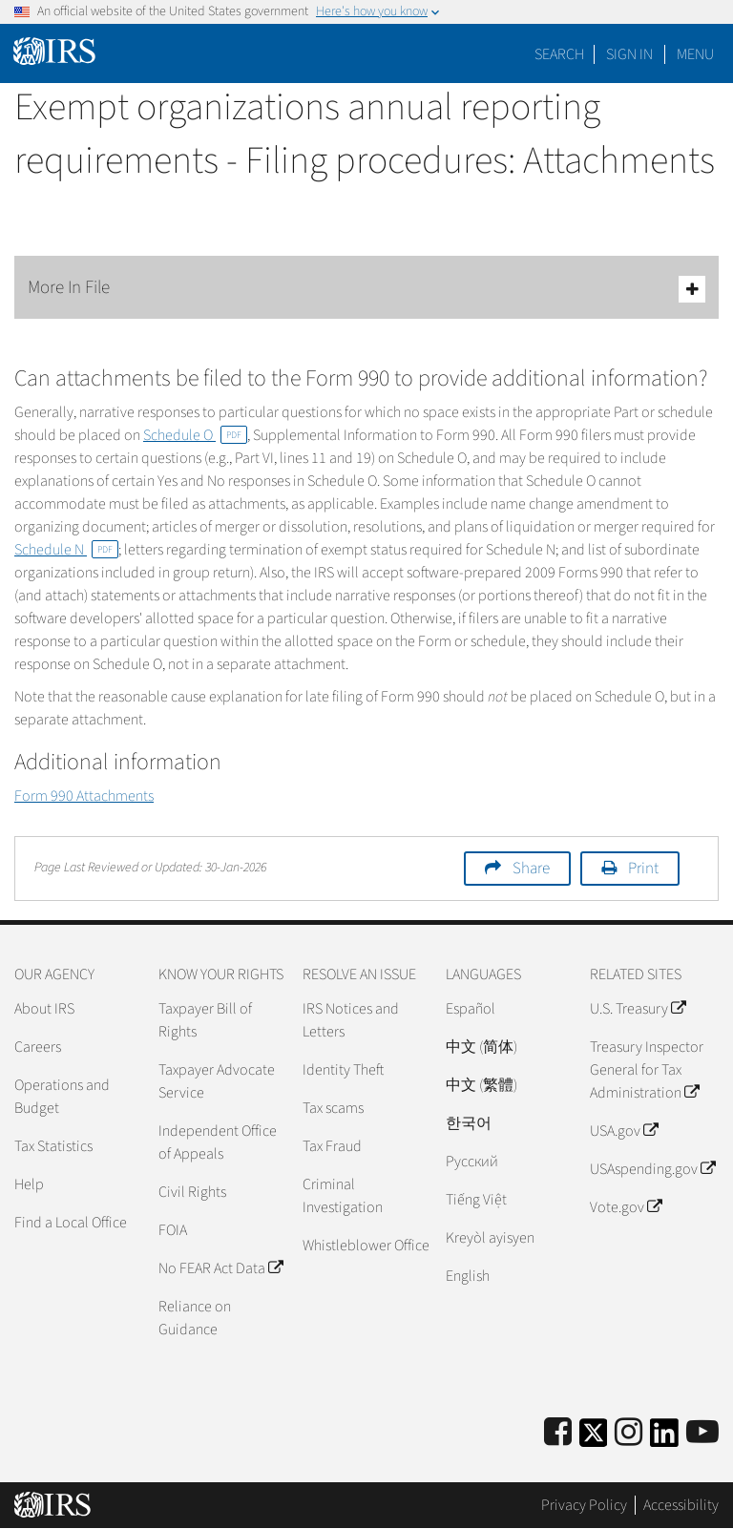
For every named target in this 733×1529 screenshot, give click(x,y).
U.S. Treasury (637, 1008)
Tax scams (333, 1108)
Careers (37, 1047)
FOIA (172, 1230)
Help (29, 1184)
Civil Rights (192, 1192)
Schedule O (195, 435)
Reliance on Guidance (194, 1318)
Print (643, 868)
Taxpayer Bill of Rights (205, 1020)
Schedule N (66, 549)
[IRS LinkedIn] (664, 1438)
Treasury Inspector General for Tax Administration (646, 1070)
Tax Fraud (332, 1146)
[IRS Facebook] (558, 1433)
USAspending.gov (652, 1169)
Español (470, 1008)
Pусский (472, 1161)
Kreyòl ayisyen (490, 1237)
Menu (695, 54)
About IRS (44, 1008)
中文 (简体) (481, 1047)
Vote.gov (625, 1207)
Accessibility (681, 1505)
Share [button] (531, 868)
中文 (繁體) (481, 1085)
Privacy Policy (584, 1505)
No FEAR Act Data (220, 1268)
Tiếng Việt (476, 1199)
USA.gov (624, 1131)
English (468, 1276)
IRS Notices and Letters (351, 1020)
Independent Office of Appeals (217, 1142)
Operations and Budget (62, 1097)
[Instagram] (628, 1433)
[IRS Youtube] (702, 1433)
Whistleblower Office (366, 1245)
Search (559, 54)
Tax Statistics (53, 1146)
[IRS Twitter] (593, 1438)
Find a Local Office (70, 1222)
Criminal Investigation (343, 1196)
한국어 (469, 1123)
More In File (366, 289)
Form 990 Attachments (84, 795)
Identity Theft (343, 1069)
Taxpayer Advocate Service (216, 1081)
